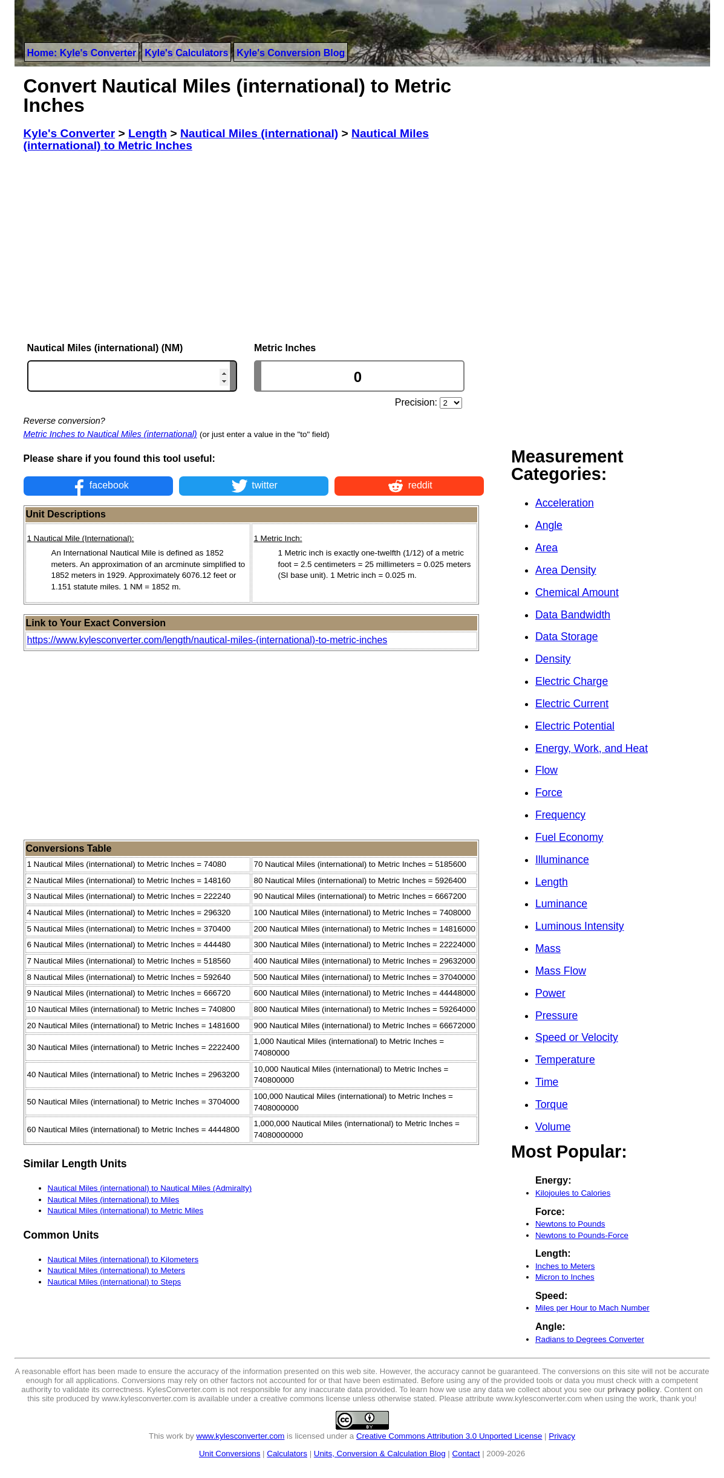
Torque (551, 1104)
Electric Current (571, 704)
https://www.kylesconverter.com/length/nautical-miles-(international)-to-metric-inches (207, 640)
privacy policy (633, 1389)
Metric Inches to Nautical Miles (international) (110, 434)
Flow (546, 770)
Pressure (556, 1016)
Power (550, 993)
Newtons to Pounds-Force (581, 1235)
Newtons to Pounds (570, 1223)
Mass (548, 948)
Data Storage (566, 636)
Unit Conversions (229, 1453)
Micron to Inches (565, 1277)
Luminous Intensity (579, 926)
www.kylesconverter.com (241, 1436)
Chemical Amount (577, 592)
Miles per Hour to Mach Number (592, 1307)
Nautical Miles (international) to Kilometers (123, 1259)
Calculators (287, 1453)
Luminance (561, 904)
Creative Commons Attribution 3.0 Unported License (449, 1436)
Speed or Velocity (576, 1037)
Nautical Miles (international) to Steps (114, 1281)
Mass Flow (560, 971)
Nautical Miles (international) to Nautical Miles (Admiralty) (150, 1188)
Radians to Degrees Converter (589, 1339)
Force (549, 792)
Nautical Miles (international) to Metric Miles (126, 1210)
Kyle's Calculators (186, 53)
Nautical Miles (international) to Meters (116, 1270)
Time (546, 1082)
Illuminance (562, 860)
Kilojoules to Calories (572, 1193)
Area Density (565, 570)
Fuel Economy (569, 837)
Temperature (565, 1060)
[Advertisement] (254, 247)
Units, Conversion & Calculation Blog (380, 1453)
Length (551, 882)
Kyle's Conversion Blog (290, 53)
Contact (466, 1453)
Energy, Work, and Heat (591, 748)
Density (553, 659)
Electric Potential (575, 726)
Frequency (560, 815)
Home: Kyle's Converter (82, 53)
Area (546, 548)
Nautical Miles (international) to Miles (114, 1199)
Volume (553, 1127)
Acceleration (564, 503)
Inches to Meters (565, 1266)
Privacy (562, 1436)
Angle (549, 525)
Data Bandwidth (572, 615)
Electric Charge (571, 681)
